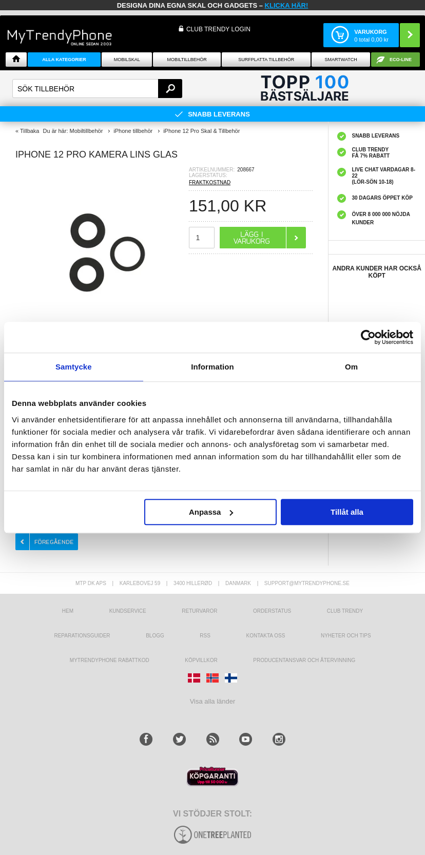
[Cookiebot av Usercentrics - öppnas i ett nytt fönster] (368, 337)
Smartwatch (340, 59)
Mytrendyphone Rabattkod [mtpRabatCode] (109, 660)
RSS (205, 635)
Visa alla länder (213, 701)
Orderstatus (272, 611)
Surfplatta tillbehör (266, 59)
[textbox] (97, 88)
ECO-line (401, 59)
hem (67, 611)
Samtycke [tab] (73, 366)
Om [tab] (351, 366)
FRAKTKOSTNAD (209, 182)
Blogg (155, 635)
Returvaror (199, 611)
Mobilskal (127, 59)
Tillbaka (30, 131)
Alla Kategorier (64, 59)
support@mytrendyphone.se (307, 583)
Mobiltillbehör (186, 59)
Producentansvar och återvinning (304, 660)
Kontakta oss (265, 635)
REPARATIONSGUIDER (82, 635)
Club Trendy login (218, 29)
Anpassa (211, 512)
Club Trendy (345, 611)
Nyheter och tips (346, 635)
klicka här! (286, 5)
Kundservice (127, 611)
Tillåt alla (347, 512)
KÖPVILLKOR (201, 660)
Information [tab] (212, 366)
